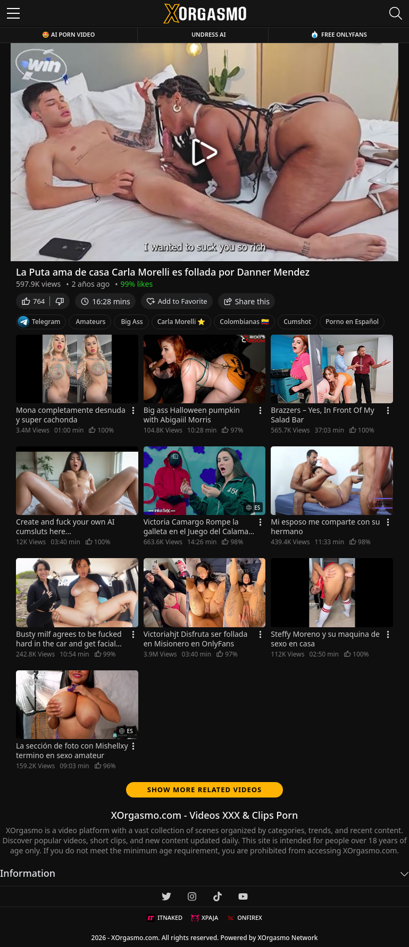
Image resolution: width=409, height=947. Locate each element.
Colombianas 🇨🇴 (244, 321)
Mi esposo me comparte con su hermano (325, 526)
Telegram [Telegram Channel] (39, 322)
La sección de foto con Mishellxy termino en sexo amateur (72, 750)
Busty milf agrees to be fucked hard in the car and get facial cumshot (69, 639)
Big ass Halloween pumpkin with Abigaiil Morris (192, 415)
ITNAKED (164, 917)
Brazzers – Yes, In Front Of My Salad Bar (322, 415)
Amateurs (90, 321)
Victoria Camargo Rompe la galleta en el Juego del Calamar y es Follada (198, 526)
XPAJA (204, 917)
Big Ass (132, 321)
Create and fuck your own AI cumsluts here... (65, 526)
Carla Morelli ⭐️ (181, 321)
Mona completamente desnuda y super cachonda (71, 415)
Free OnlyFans (339, 34)
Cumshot (297, 321)
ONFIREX (244, 917)
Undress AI (208, 34)
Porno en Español (352, 321)
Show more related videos (204, 789)
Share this (246, 301)
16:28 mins (105, 301)
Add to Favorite (176, 301)
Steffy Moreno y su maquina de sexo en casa (325, 639)
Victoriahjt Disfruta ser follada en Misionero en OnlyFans (196, 639)
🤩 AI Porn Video (68, 34)
